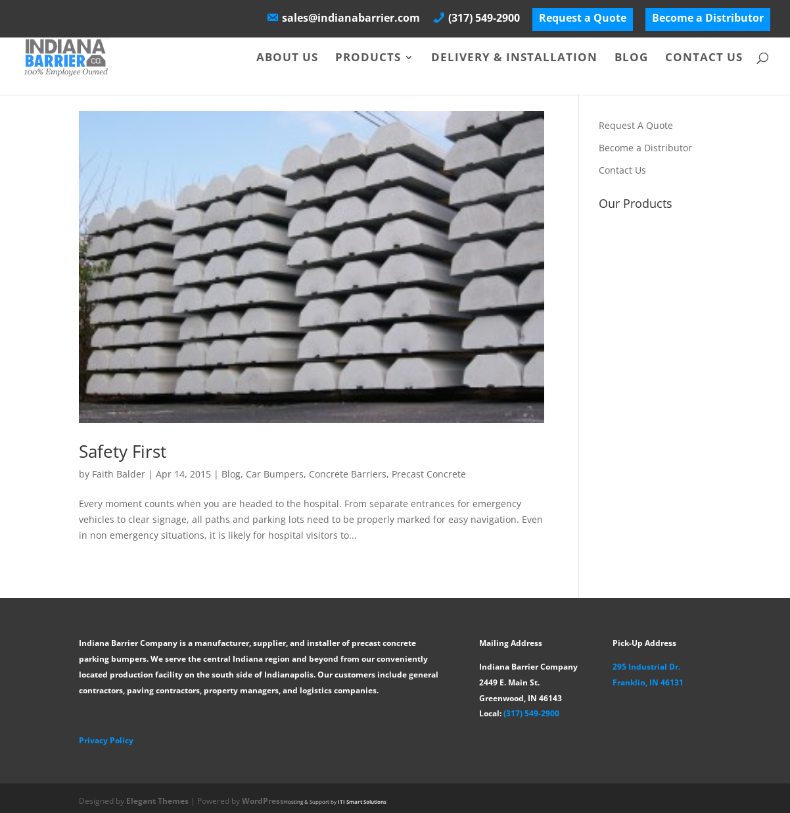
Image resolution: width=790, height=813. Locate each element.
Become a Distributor (708, 18)
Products (368, 58)
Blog (631, 58)
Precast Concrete (429, 474)
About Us (287, 58)
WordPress (263, 800)
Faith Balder (118, 474)
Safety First (122, 451)
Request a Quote (582, 18)
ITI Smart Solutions (362, 801)
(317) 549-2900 (531, 713)
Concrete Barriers (347, 474)
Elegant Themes (157, 800)
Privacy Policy (106, 740)
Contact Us (704, 58)
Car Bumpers (275, 474)
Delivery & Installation (514, 58)
